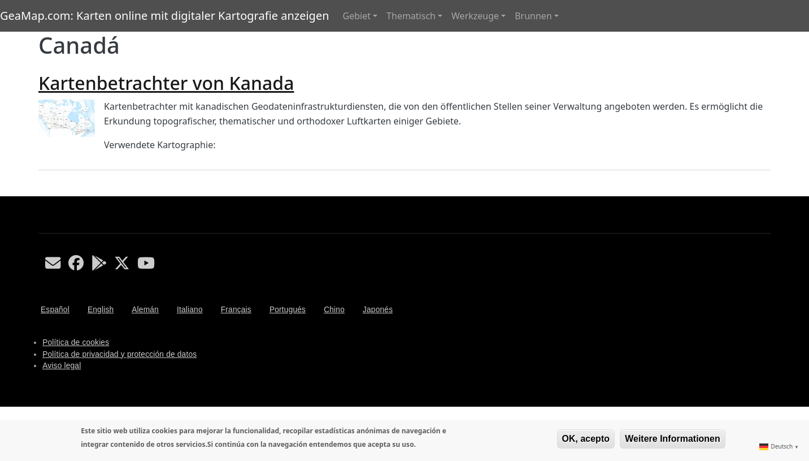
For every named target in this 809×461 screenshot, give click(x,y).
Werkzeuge (475, 16)
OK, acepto (586, 438)
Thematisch (411, 16)
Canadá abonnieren (42, 191)
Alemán (145, 309)
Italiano (190, 309)
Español (55, 309)
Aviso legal (61, 365)
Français (236, 309)
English (101, 309)
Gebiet (357, 16)
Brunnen (533, 16)
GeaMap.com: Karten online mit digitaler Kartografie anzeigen (164, 15)
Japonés (378, 309)
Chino (334, 309)
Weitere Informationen (672, 438)
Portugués (287, 309)
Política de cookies (75, 342)
